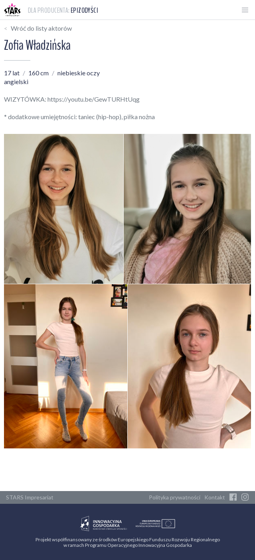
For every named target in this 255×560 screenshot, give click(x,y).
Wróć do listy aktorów (41, 28)
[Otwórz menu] (245, 10)
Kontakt (214, 497)
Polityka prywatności (174, 497)
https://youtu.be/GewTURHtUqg (93, 99)
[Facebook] (233, 497)
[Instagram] (245, 497)
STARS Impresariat (29, 497)
